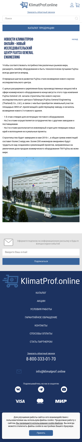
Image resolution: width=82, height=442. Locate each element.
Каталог (41, 292)
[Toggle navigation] (4, 5)
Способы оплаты (41, 333)
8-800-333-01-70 (41, 359)
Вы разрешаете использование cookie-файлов (39, 423)
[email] (41, 252)
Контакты (41, 325)
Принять (41, 433)
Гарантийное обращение (41, 317)
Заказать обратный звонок (41, 12)
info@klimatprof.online (50, 371)
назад (75, 39)
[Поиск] (41, 18)
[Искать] (76, 18)
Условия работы (41, 309)
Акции (41, 300)
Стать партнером (41, 341)
